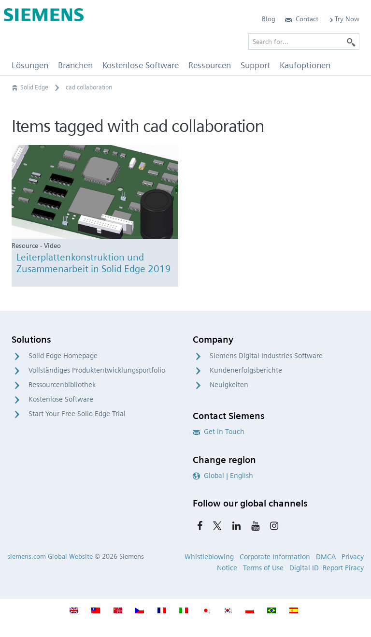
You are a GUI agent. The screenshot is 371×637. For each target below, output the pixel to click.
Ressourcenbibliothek (62, 384)
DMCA (326, 556)
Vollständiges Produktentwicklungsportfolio (97, 370)
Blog (268, 19)
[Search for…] (303, 41)
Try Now (343, 19)
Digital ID (304, 568)
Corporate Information (275, 556)
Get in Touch (218, 431)
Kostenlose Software (61, 399)
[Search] (351, 41)
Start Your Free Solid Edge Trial (77, 413)
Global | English (223, 475)
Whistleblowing (209, 556)
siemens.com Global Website (50, 556)
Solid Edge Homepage (63, 355)
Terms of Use (263, 568)
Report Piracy (343, 568)
